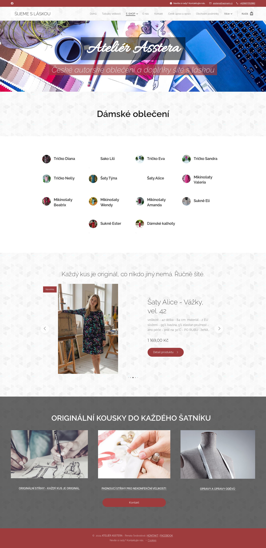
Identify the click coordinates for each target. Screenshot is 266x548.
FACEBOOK (166, 535)
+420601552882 (247, 3)
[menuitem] (86, 14)
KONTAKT (152, 535)
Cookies (152, 540)
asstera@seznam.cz (223, 3)
